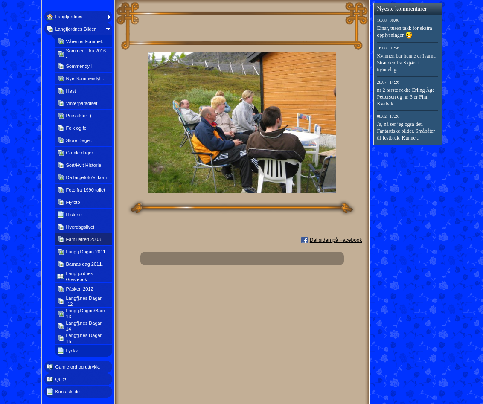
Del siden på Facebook (336, 240)
